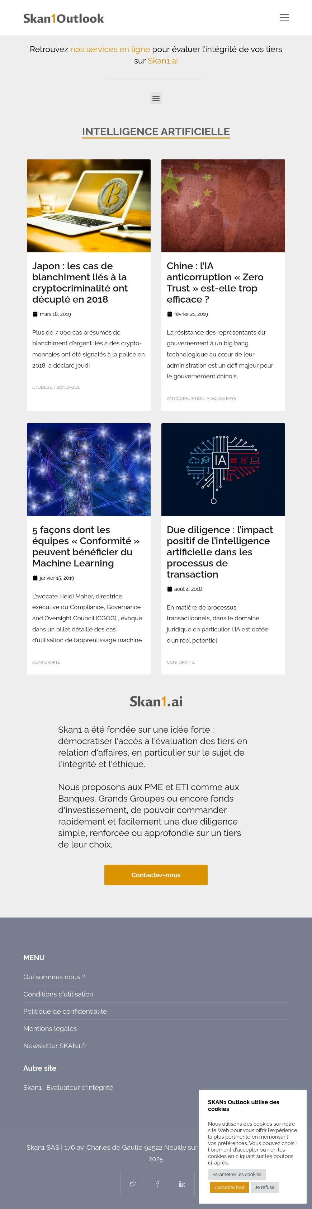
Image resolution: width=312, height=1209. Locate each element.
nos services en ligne (110, 49)
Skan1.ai (163, 60)
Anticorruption (186, 398)
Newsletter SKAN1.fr (55, 1046)
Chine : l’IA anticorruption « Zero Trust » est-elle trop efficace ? (215, 282)
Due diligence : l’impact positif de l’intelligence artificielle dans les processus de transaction (220, 552)
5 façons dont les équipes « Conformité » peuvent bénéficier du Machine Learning (86, 546)
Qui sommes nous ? (54, 977)
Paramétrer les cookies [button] (236, 1174)
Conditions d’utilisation (58, 994)
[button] (156, 98)
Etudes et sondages (56, 387)
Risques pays (221, 398)
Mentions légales (50, 1028)
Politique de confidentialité (65, 1011)
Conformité (46, 662)
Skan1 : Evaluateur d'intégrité (68, 1087)
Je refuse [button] (265, 1187)
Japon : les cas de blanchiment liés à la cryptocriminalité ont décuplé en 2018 (80, 282)
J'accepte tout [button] (229, 1187)
